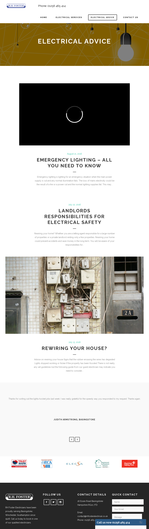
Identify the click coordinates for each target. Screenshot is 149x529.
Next (77, 439)
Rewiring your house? (74, 348)
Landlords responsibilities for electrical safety (74, 216)
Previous (71, 439)
